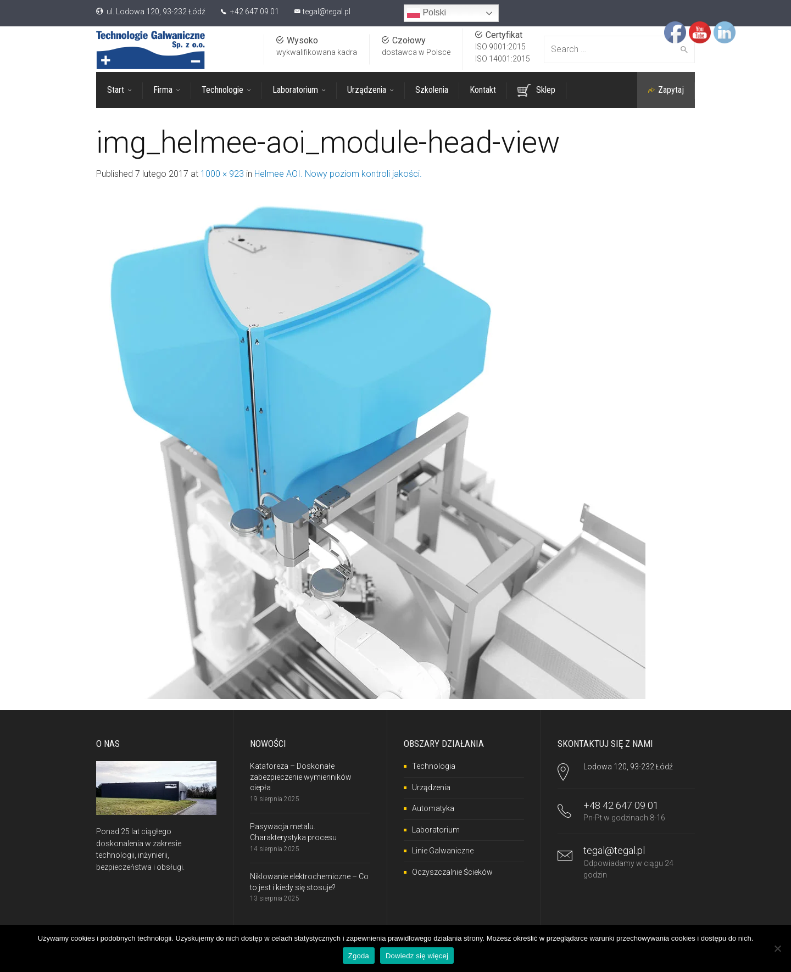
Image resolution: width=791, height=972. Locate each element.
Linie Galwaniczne (443, 850)
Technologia (433, 766)
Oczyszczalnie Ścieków (452, 872)
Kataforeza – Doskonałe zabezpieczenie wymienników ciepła (301, 777)
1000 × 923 (222, 174)
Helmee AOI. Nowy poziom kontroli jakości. (338, 174)
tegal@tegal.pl (326, 11)
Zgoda (358, 956)
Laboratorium (436, 829)
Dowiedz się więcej (417, 956)
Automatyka (433, 808)
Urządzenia (431, 787)
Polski (426, 13)
